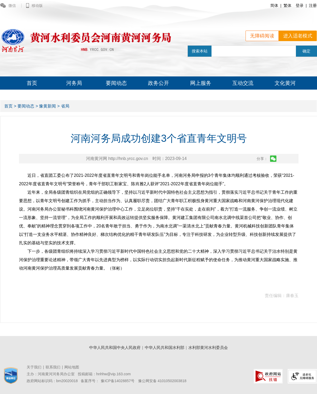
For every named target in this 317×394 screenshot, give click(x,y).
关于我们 (34, 367)
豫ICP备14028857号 (118, 381)
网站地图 (71, 367)
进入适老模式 (297, 35)
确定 (306, 51)
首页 (32, 83)
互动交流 (242, 83)
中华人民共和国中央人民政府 (115, 347)
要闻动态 (116, 83)
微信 (8, 5)
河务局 (74, 83)
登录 (300, 5)
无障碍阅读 (262, 35)
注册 (313, 5)
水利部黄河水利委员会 (208, 347)
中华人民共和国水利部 (164, 347)
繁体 (287, 5)
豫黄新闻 (47, 106)
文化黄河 (285, 83)
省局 (65, 106)
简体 (274, 5)
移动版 (34, 5)
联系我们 (53, 367)
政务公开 (158, 83)
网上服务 (200, 83)
